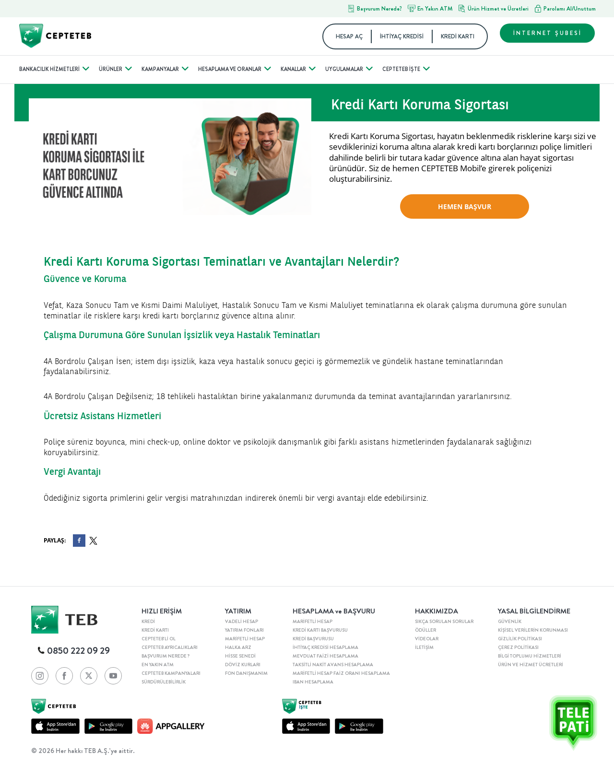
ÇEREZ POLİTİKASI (518, 647)
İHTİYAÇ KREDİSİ (402, 36)
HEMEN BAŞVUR (464, 206)
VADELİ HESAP (241, 621)
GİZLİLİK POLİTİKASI (520, 639)
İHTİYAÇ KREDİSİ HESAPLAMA (325, 647)
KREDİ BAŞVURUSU (313, 639)
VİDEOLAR (426, 639)
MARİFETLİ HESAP (245, 639)
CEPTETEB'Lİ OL (159, 639)
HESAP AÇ (349, 36)
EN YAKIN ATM (158, 664)
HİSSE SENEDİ (240, 656)
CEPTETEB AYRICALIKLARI (170, 647)
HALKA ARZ (238, 647)
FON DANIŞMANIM (246, 673)
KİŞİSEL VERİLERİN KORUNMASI (533, 630)
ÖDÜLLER (425, 630)
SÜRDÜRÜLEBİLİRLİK (164, 682)
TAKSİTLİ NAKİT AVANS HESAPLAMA (333, 664)
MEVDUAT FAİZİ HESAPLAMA (325, 656)
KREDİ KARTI (457, 36)
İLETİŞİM (424, 647)
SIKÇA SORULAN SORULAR (444, 621)
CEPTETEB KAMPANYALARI (171, 673)
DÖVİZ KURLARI (242, 664)
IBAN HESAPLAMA (313, 682)
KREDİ (148, 621)
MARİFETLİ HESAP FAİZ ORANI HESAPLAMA (341, 673)
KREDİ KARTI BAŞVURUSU (320, 630)
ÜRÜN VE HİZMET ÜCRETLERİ (530, 664)
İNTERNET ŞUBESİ (547, 33)
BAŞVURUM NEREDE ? (165, 656)
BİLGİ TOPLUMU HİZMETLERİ (529, 656)
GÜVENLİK (509, 621)
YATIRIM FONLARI (244, 630)
